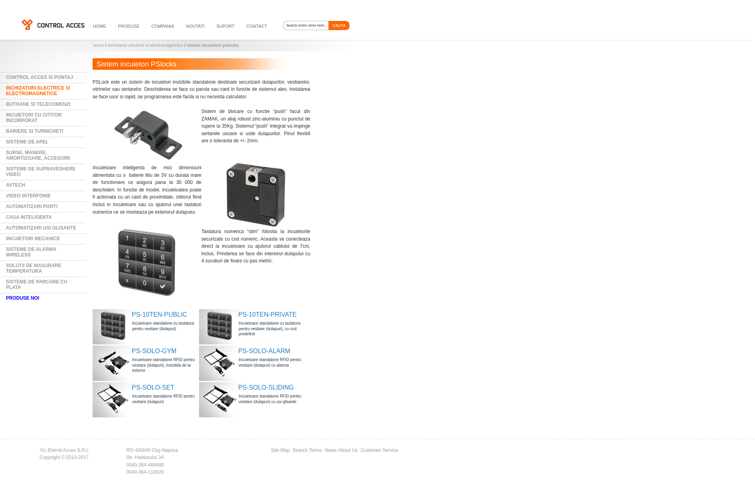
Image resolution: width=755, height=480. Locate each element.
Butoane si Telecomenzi (38, 104)
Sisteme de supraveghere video (41, 171)
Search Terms (307, 450)
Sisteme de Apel (27, 142)
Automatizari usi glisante (41, 228)
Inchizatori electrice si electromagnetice (145, 45)
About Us (348, 450)
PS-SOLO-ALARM (264, 351)
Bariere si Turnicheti (34, 131)
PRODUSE (128, 26)
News (331, 450)
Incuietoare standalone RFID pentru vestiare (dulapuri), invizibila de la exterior (163, 365)
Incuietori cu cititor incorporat (34, 117)
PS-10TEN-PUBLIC (159, 314)
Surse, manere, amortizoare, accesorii (38, 155)
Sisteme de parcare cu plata (36, 284)
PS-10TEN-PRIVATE (267, 314)
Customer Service (379, 450)
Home (98, 45)
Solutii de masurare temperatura (33, 268)
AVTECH (15, 185)
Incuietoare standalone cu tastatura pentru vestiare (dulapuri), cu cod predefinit (269, 328)
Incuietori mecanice (33, 238)
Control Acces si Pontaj (39, 77)
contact (257, 26)
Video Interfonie (28, 196)
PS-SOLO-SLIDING (266, 387)
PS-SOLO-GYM (154, 351)
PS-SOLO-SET (153, 387)
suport (225, 26)
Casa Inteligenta (29, 217)
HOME (99, 26)
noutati (195, 26)
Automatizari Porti (31, 206)
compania (162, 26)
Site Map (280, 450)
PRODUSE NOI (22, 298)
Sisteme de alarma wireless (31, 252)
